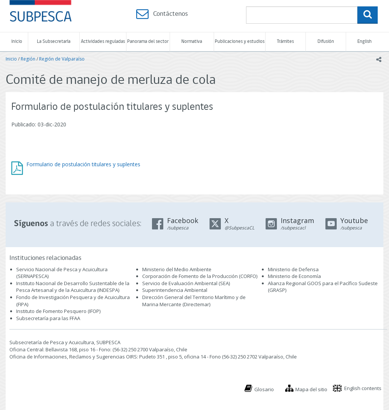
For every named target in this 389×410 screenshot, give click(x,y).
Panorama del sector (148, 41)
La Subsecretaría (53, 41)
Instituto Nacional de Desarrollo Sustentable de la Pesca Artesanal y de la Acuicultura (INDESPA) (72, 287)
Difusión (326, 41)
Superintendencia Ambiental (174, 290)
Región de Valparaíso (62, 59)
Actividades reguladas (103, 41)
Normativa (191, 41)
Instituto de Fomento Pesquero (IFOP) (58, 311)
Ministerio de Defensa (293, 269)
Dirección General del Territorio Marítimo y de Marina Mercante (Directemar (194, 301)
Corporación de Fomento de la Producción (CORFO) (199, 276)
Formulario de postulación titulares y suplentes (83, 164)
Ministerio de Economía (294, 276)
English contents (362, 388)
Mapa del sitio (311, 389)
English (364, 41)
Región (28, 59)
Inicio (16, 41)
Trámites (285, 41)
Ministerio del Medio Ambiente (176, 269)
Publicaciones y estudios (239, 41)
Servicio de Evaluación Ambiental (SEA (185, 283)
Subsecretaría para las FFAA (48, 318)
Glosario (264, 389)
